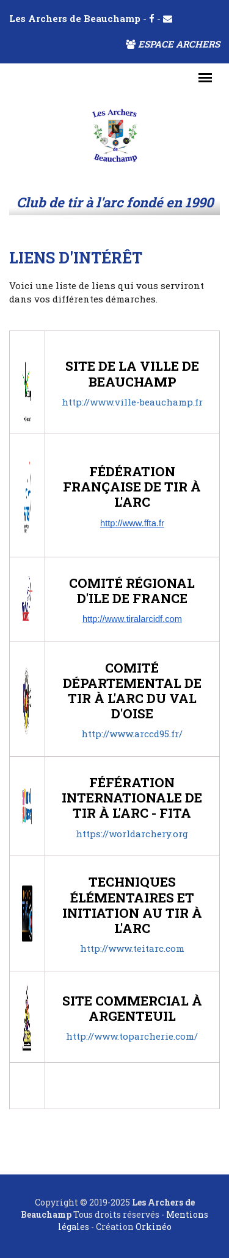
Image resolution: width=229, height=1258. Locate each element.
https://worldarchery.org (132, 833)
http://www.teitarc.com (132, 948)
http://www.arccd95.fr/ (132, 733)
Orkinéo (154, 1226)
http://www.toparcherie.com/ (132, 1036)
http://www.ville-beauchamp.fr (132, 402)
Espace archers (173, 44)
